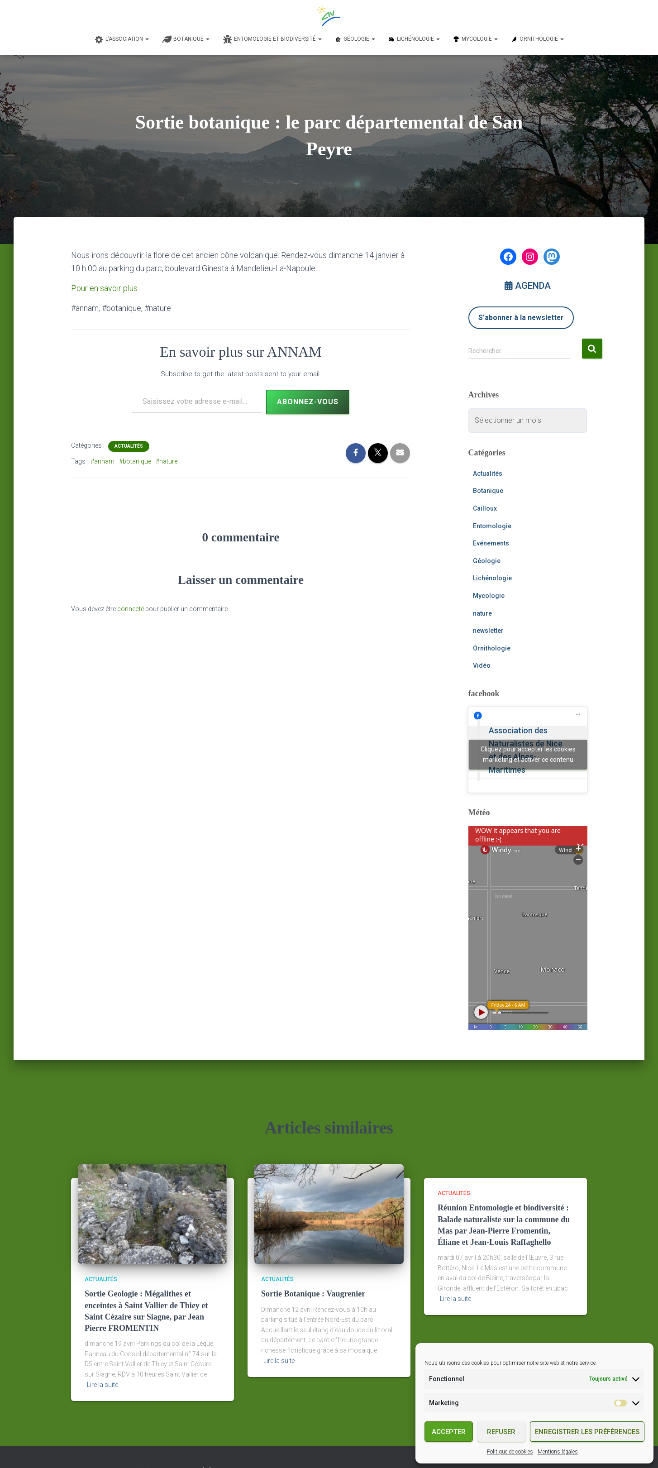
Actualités (128, 446)
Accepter (449, 1432)
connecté (130, 608)
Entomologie (492, 526)
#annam (102, 461)
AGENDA (528, 285)
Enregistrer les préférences (587, 1432)
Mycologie (489, 595)
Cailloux (485, 508)
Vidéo (482, 665)
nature (482, 613)
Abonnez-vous (308, 401)
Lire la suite (102, 1384)
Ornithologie (491, 648)
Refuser (501, 1432)
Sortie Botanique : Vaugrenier (313, 1293)
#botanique (135, 461)
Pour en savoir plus (104, 288)
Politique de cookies (510, 1452)
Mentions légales (558, 1452)
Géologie (487, 560)
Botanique (488, 490)
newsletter (488, 630)
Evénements (491, 543)
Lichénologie (492, 578)
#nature (166, 461)
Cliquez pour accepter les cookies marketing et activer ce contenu (528, 754)
